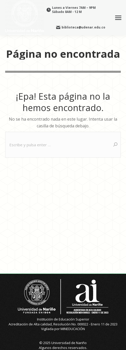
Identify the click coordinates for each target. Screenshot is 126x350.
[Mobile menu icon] (118, 17)
